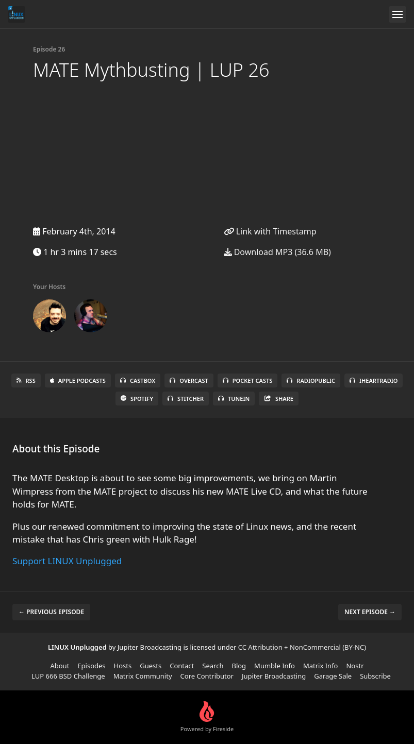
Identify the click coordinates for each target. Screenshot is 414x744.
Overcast (189, 380)
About (59, 665)
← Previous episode (51, 611)
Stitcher (186, 398)
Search (212, 665)
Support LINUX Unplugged (67, 561)
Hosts (123, 665)
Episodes (91, 665)
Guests (150, 665)
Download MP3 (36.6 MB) (277, 252)
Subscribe (375, 676)
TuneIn (234, 398)
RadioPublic (311, 380)
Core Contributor (207, 676)
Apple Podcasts (78, 380)
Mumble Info (274, 665)
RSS (26, 380)
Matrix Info (320, 665)
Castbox (137, 380)
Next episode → (369, 611)
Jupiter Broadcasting (274, 676)
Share (278, 398)
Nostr (354, 665)
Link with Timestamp (270, 231)
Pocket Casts (248, 380)
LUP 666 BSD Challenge (68, 676)
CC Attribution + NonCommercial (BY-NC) (302, 647)
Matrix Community (142, 676)
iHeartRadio (374, 380)
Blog (238, 665)
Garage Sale (333, 676)
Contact (182, 665)
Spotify (137, 398)
